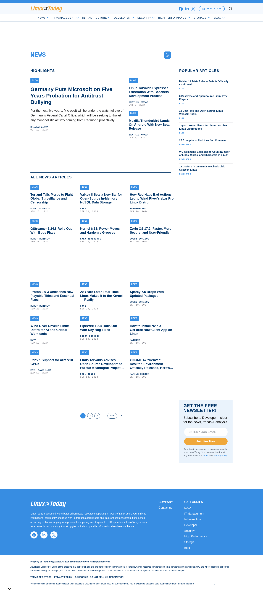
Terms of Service (40, 577)
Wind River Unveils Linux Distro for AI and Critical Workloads (49, 330)
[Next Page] (121, 416)
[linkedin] (187, 9)
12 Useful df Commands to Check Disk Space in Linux (202, 168)
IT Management (66, 18)
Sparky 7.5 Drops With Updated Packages (147, 294)
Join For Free (205, 441)
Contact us (165, 507)
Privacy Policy (220, 455)
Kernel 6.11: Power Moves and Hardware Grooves (100, 230)
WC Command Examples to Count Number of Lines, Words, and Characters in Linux (204, 153)
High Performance (174, 18)
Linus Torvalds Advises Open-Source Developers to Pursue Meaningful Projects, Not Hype (101, 364)
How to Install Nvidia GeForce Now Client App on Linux (151, 330)
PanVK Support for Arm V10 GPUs (51, 362)
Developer (124, 18)
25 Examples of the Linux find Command (203, 140)
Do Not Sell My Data (204, 583)
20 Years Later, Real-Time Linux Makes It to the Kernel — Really (101, 295)
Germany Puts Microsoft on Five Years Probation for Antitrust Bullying (71, 95)
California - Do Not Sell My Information (99, 577)
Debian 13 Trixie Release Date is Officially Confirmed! (203, 83)
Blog (219, 18)
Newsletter (212, 8)
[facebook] (181, 9)
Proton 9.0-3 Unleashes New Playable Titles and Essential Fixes (52, 295)
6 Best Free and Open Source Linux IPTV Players (203, 98)
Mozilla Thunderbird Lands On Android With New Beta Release (149, 124)
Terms (205, 455)
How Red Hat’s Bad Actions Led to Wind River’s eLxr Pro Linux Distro (152, 198)
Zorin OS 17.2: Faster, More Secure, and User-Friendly (150, 230)
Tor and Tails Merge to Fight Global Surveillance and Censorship (51, 198)
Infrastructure (96, 18)
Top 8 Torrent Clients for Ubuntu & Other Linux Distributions (203, 127)
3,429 (112, 415)
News (44, 18)
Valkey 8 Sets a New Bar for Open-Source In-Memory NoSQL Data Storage (101, 198)
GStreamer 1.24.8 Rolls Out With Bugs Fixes (51, 230)
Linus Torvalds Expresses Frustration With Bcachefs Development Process (149, 92)
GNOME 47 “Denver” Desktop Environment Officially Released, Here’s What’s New (150, 364)
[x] (193, 9)
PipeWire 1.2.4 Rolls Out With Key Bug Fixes (98, 328)
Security (146, 18)
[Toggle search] (230, 9)
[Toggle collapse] (9, 589)
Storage (202, 18)
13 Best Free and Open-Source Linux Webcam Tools (201, 112)
